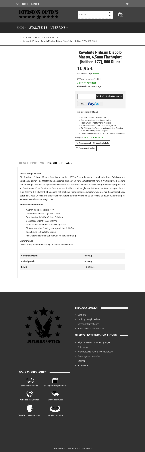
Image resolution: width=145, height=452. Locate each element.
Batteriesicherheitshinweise (91, 328)
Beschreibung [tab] (31, 163)
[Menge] (86, 96)
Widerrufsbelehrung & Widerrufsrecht (95, 351)
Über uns (59, 28)
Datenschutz (84, 347)
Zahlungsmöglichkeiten (89, 319)
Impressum (83, 365)
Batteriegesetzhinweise (89, 356)
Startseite (38, 28)
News (25, 4)
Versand (96, 74)
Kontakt (35, 4)
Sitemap (81, 361)
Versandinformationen (88, 324)
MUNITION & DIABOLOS (93, 137)
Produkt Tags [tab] (59, 163)
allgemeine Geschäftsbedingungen (94, 342)
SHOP (21, 28)
